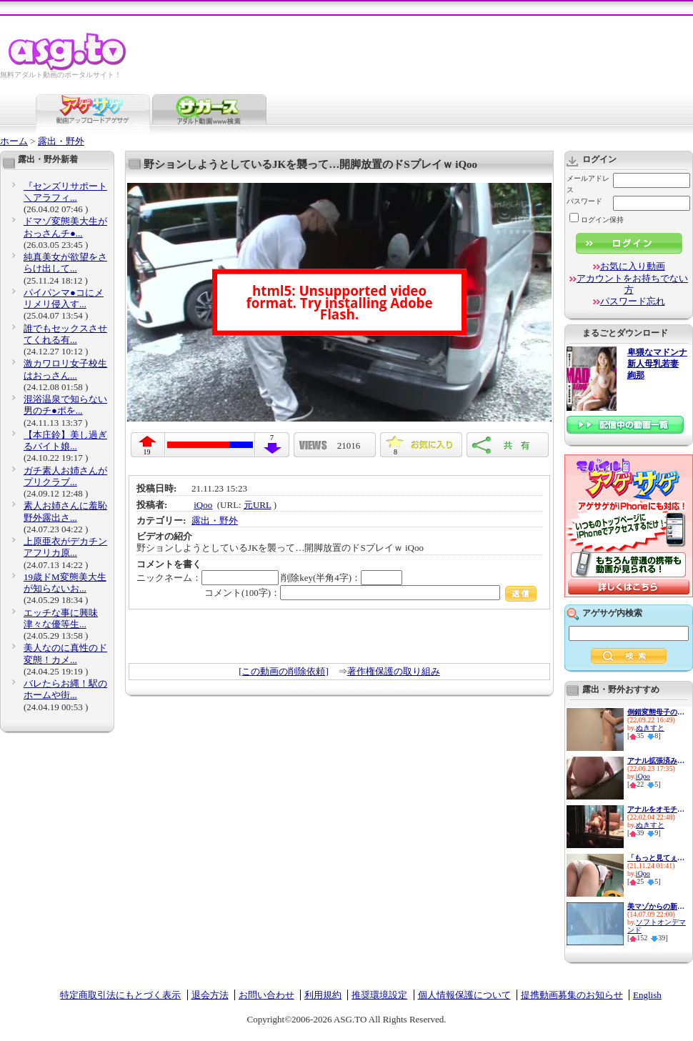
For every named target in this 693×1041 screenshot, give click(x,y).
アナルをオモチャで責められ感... (655, 809)
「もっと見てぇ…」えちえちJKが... (655, 858)
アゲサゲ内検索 (612, 613)
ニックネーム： (207, 577)
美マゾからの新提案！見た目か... (655, 906)
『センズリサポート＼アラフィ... (65, 192)
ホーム (14, 141)
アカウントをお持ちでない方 (632, 284)
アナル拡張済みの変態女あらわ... (655, 760)
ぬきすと (650, 728)
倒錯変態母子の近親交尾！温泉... (655, 712)
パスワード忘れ (632, 301)
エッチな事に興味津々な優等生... (61, 618)
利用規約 (322, 995)
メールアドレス (588, 184)
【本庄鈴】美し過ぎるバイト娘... (65, 440)
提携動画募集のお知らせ (572, 995)
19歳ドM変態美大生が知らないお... (65, 583)
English (647, 995)
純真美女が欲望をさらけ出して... (65, 262)
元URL (257, 504)
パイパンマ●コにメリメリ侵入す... (64, 298)
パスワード (584, 201)
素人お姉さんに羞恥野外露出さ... (65, 511)
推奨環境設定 (379, 995)
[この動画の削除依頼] (284, 671)
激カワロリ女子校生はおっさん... (65, 369)
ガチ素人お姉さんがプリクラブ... (65, 476)
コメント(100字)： (370, 592)
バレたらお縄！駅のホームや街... (65, 689)
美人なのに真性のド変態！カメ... (65, 653)
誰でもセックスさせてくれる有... (65, 334)
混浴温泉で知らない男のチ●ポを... (65, 405)
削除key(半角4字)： (341, 577)
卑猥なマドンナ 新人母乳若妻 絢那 (657, 364)
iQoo (203, 504)
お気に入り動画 (632, 266)
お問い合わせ (266, 995)
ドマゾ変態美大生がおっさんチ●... (65, 227)
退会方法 (210, 995)
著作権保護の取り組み (393, 671)
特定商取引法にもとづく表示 (120, 995)
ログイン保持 (596, 220)
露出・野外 (61, 141)
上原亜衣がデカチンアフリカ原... (65, 547)
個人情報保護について (464, 995)
